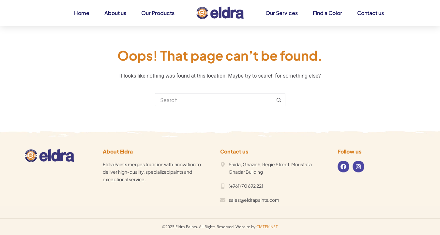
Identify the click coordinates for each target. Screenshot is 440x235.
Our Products (157, 12)
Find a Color (327, 12)
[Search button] (278, 99)
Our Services (282, 12)
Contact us (370, 12)
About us (115, 12)
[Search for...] (213, 99)
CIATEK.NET (267, 226)
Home (81, 12)
